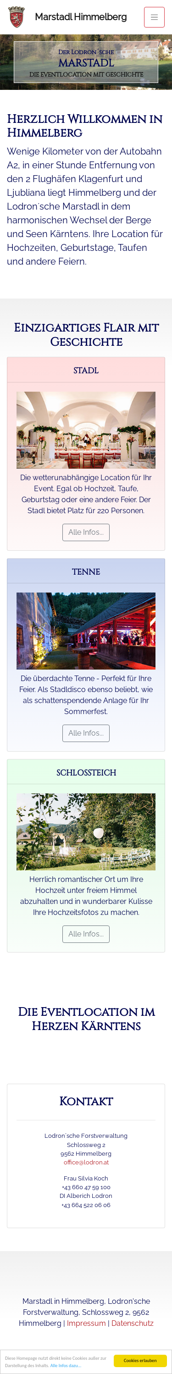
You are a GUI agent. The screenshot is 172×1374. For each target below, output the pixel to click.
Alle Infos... (86, 532)
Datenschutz (132, 1323)
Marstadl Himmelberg (81, 16)
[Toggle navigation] (154, 17)
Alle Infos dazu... (66, 1366)
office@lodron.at (86, 1162)
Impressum (86, 1323)
